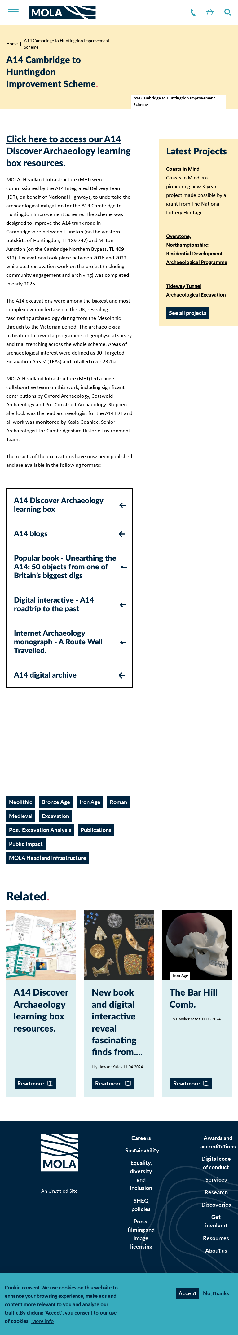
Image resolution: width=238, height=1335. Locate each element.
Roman (118, 802)
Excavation (55, 816)
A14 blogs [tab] (31, 534)
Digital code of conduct (216, 1163)
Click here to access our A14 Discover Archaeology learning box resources (68, 151)
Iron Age (89, 802)
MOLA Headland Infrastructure (47, 858)
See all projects (187, 313)
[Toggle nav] (17, 12)
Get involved (216, 1221)
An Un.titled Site (59, 1191)
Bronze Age (56, 802)
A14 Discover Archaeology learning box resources (41, 1010)
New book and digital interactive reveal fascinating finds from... (116, 1022)
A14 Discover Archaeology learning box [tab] (59, 505)
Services (216, 1179)
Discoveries (216, 1204)
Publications (96, 830)
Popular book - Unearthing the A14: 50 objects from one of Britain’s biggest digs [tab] (65, 567)
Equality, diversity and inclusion (141, 1175)
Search (227, 12)
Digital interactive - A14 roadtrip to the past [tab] (54, 605)
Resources (216, 1238)
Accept (187, 1293)
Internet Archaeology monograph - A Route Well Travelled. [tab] (58, 642)
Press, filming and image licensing (141, 1234)
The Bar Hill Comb (194, 998)
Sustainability (142, 1150)
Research (216, 1192)
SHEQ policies (141, 1204)
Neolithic (20, 802)
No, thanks (216, 1293)
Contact (192, 12)
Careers (141, 1138)
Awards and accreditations (218, 1142)
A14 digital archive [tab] (45, 675)
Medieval (21, 816)
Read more (30, 1083)
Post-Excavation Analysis (40, 830)
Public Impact (26, 844)
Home (12, 43)
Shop (209, 12)
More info (42, 1321)
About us (216, 1250)
